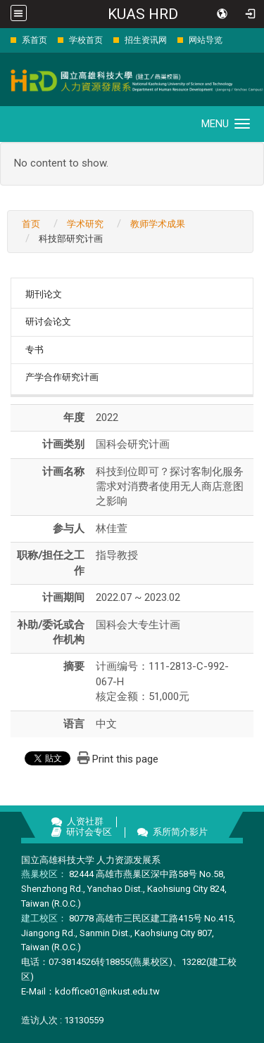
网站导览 (205, 40)
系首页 (34, 40)
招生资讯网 (146, 40)
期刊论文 (43, 294)
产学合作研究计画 (62, 377)
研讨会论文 (48, 321)
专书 (34, 349)
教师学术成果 (157, 224)
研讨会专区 (89, 831)
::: (3, 39)
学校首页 (86, 40)
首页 (31, 224)
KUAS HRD (143, 14)
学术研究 (85, 224)
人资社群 (85, 821)
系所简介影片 (180, 831)
